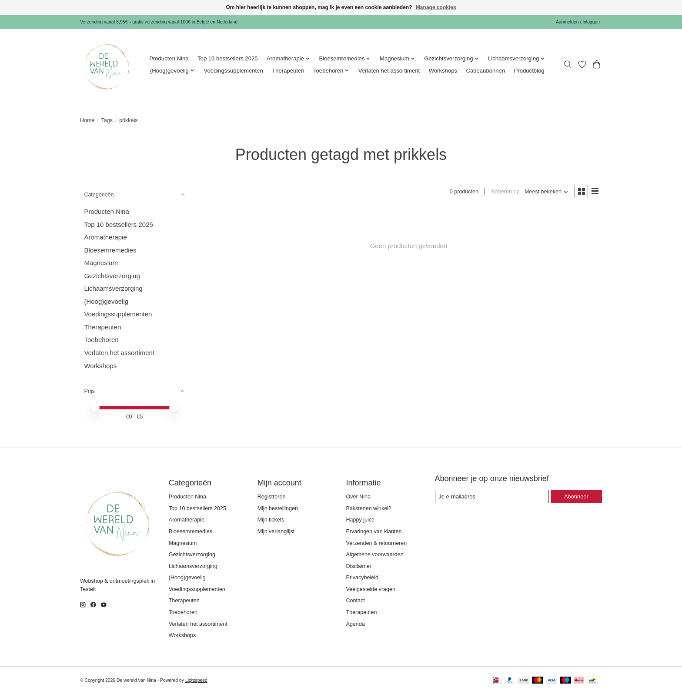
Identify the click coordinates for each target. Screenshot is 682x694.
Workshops (443, 70)
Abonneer (576, 496)
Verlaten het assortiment (389, 70)
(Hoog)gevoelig (106, 301)
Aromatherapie (105, 237)
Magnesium (101, 262)
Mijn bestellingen (277, 508)
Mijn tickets (270, 520)
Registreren (271, 497)
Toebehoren (101, 339)
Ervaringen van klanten (374, 531)
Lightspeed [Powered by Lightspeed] (196, 680)
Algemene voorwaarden (375, 554)
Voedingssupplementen (233, 70)
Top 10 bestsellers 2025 (227, 58)
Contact (355, 601)
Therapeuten (288, 70)
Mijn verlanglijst (275, 531)
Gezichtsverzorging (112, 275)
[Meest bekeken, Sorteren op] (546, 192)
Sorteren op (505, 192)
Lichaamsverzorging (113, 288)
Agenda (355, 624)
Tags (107, 120)
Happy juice (360, 520)
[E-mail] (492, 496)
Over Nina (358, 497)
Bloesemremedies (110, 250)
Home (87, 120)
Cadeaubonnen (485, 70)
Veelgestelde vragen (370, 589)
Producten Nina (168, 58)
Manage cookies (436, 7)
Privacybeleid (362, 577)
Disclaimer (358, 566)
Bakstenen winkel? (368, 508)
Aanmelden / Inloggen (578, 22)
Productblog (529, 70)
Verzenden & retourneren (376, 543)
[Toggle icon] (567, 64)
